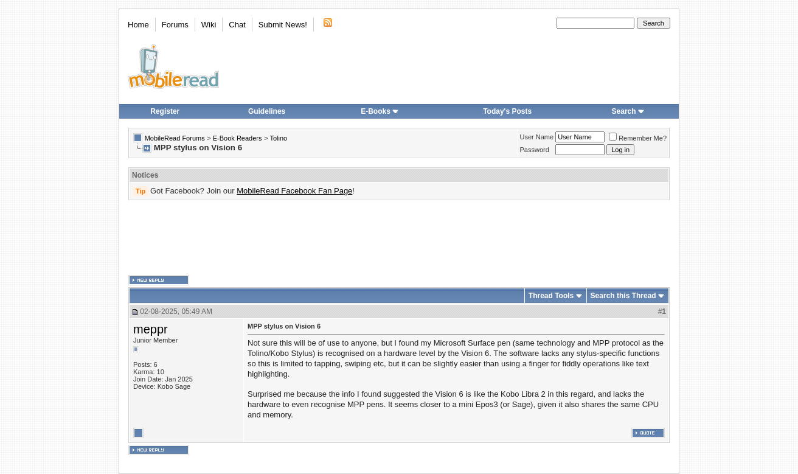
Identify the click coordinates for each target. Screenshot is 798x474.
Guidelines (266, 111)
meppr (150, 329)
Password (534, 149)
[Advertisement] (399, 238)
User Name (537, 137)
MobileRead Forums (175, 138)
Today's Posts (507, 111)
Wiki (209, 24)
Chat (237, 24)
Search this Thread (623, 295)
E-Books (380, 111)
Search (628, 111)
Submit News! (282, 24)
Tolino (278, 138)
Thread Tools (551, 295)
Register (164, 111)
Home (138, 24)
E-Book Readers (237, 138)
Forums (175, 24)
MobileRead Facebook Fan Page (294, 190)
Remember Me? (638, 138)
